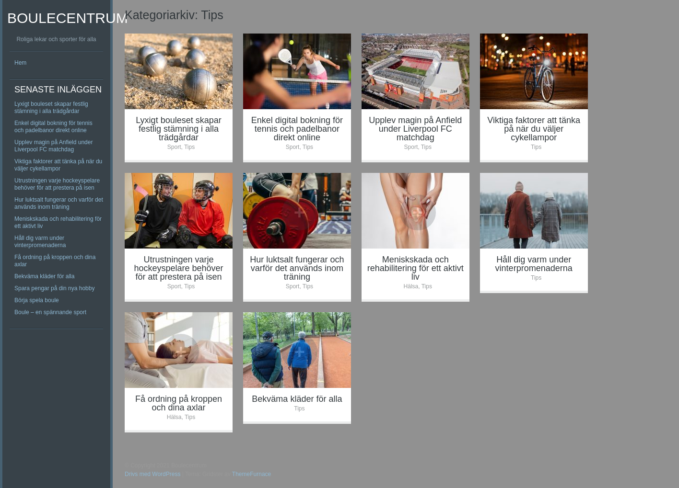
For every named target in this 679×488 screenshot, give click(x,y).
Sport (174, 147)
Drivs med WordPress (152, 474)
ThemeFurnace (251, 474)
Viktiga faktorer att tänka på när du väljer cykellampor (58, 165)
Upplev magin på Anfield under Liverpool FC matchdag (53, 146)
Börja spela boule (36, 300)
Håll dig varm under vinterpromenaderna (40, 242)
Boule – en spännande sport (50, 312)
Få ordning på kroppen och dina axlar (178, 403)
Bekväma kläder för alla (44, 276)
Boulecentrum (67, 18)
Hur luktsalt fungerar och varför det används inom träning (58, 203)
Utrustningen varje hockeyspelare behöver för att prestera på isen (57, 184)
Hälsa (411, 286)
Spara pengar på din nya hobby (54, 288)
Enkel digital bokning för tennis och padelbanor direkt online (53, 127)
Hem (20, 62)
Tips (189, 147)
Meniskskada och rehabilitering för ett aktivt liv (415, 268)
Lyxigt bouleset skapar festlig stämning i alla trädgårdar (51, 107)
